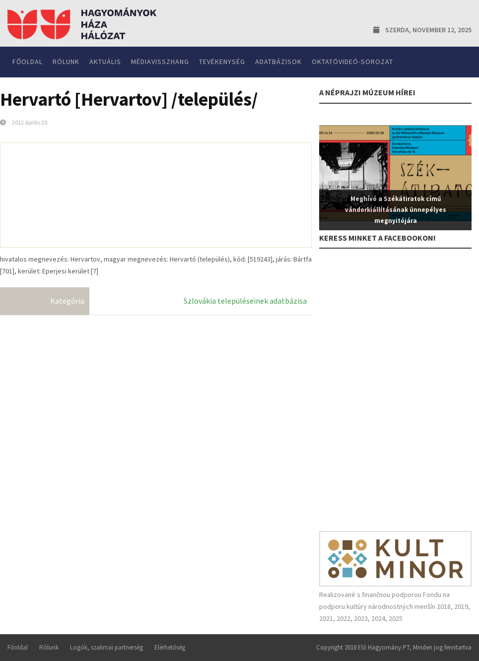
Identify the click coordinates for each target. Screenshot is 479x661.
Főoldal (27, 61)
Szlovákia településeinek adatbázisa (245, 301)
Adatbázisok (278, 61)
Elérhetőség (169, 647)
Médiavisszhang (160, 61)
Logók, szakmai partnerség (106, 647)
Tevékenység (222, 61)
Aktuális (105, 61)
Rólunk (66, 61)
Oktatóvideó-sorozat (352, 61)
